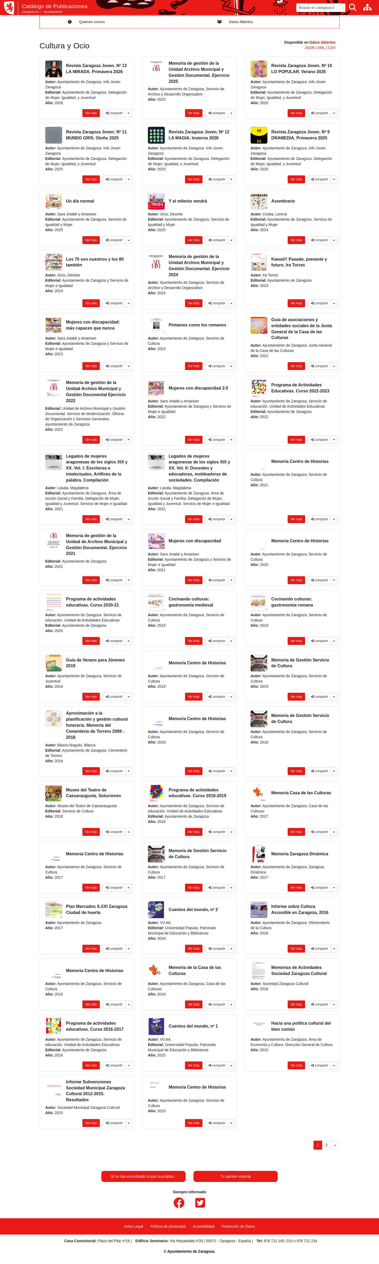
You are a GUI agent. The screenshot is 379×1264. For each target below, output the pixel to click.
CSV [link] (332, 47)
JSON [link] (310, 47)
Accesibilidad (204, 1226)
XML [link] (322, 47)
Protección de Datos (238, 1226)
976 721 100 (274, 1241)
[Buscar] (353, 7)
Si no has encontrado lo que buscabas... (143, 1176)
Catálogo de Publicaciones (54, 6)
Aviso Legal (133, 1226)
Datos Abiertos (323, 42)
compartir (114, 113)
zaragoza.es (30, 12)
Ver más (91, 113)
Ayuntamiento (53, 12)
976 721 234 (307, 1241)
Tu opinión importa (235, 1176)
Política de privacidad (168, 1226)
